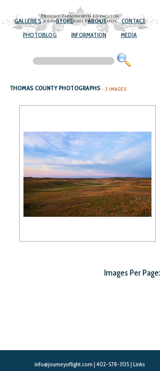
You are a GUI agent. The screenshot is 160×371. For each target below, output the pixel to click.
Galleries (28, 21)
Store (64, 21)
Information (88, 35)
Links (139, 364)
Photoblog (40, 35)
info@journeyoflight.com (64, 364)
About (97, 21)
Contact (133, 21)
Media (129, 35)
